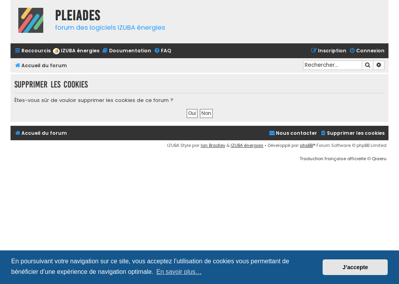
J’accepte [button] (355, 267)
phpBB (306, 145)
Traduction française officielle (333, 158)
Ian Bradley (213, 145)
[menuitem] (76, 51)
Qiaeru (379, 158)
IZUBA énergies (247, 145)
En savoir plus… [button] (179, 271)
